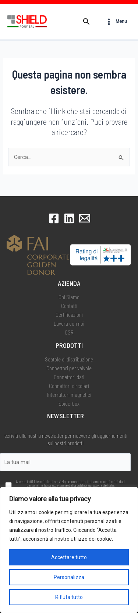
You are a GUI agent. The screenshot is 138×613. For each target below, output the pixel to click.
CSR (69, 332)
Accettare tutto (69, 557)
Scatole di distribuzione (69, 359)
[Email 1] (84, 218)
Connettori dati (69, 377)
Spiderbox (69, 403)
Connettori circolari (69, 385)
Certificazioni (69, 314)
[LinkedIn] (69, 218)
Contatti (69, 305)
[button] (86, 22)
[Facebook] (53, 218)
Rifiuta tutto (69, 597)
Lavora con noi (69, 323)
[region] (69, 550)
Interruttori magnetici (69, 394)
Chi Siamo (69, 297)
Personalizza (69, 577)
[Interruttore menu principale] (116, 22)
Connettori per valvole (69, 368)
